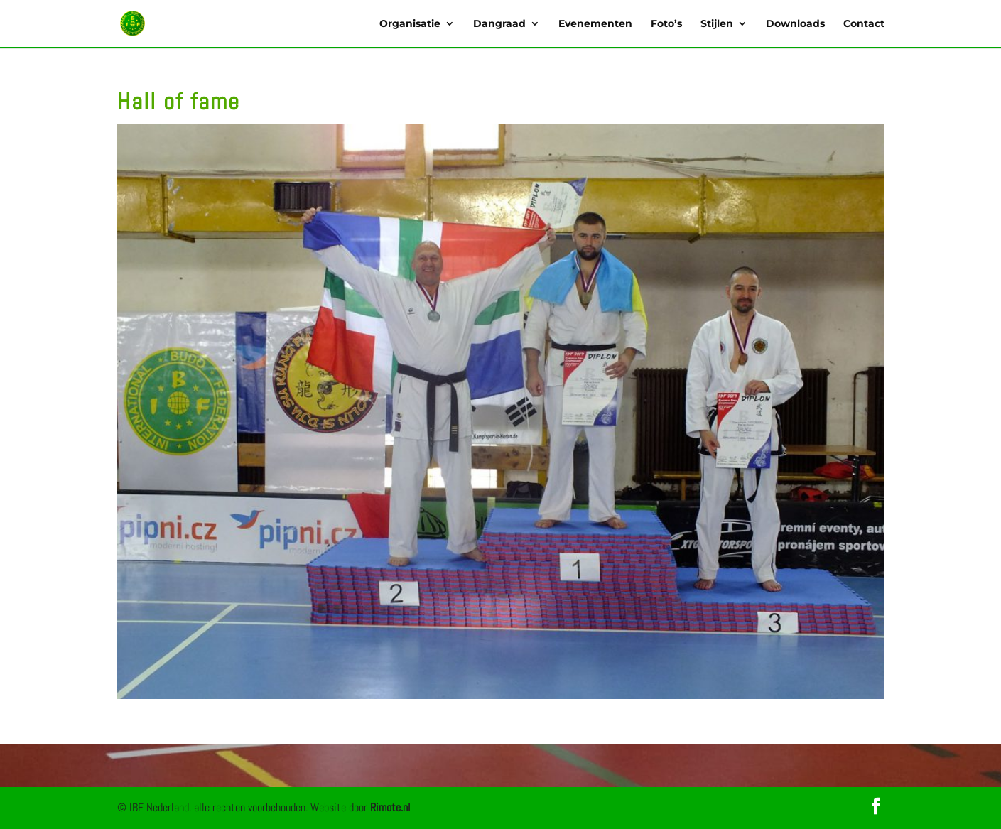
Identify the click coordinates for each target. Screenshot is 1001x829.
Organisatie (409, 24)
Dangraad (499, 24)
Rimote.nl (390, 807)
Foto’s (666, 24)
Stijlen (716, 24)
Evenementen (595, 24)
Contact (863, 24)
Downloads (795, 24)
